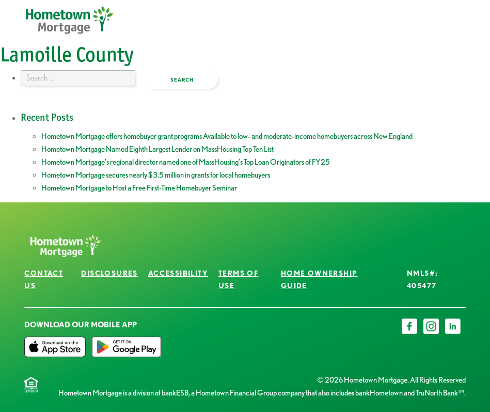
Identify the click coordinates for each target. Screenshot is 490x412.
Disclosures (109, 273)
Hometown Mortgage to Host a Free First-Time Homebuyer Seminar (139, 188)
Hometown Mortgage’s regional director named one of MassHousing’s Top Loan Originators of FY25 (185, 162)
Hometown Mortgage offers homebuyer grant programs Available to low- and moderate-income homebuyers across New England (227, 136)
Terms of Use (238, 279)
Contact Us (43, 279)
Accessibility (178, 273)
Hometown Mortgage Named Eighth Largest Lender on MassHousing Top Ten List (157, 149)
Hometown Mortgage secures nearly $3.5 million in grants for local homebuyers (155, 175)
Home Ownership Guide (319, 279)
